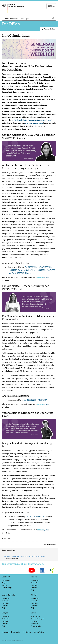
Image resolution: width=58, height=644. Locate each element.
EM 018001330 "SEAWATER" (37, 267)
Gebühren (34, 587)
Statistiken (34, 623)
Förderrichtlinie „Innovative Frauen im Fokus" (32, 120)
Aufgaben (5, 582)
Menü (51, 6)
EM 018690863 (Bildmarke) (23, 273)
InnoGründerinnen (34, 123)
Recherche (34, 582)
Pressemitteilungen (37, 618)
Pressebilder (35, 621)
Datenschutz (17, 632)
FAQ (32, 590)
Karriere (4, 585)
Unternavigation (49, 28)
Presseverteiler (36, 626)
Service (34, 612)
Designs (5, 612)
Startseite (7, 556)
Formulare (34, 585)
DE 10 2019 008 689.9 (35, 516)
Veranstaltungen (7, 587)
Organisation (6, 580)
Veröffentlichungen (27, 556)
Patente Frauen (40, 556)
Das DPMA (15, 556)
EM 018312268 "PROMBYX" (35, 400)
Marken (34, 594)
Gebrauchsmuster (8, 594)
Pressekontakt (35, 616)
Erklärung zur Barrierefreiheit (34, 632)
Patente (34, 576)
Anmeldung (35, 580)
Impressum (5, 632)
